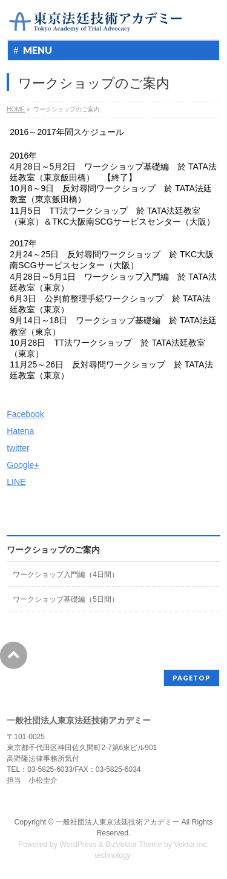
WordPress (77, 844)
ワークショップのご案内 (53, 550)
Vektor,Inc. (191, 844)
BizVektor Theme (133, 844)
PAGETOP (192, 678)
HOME (16, 109)
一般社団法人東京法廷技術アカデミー (117, 822)
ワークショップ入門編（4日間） (66, 574)
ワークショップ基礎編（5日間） (66, 599)
